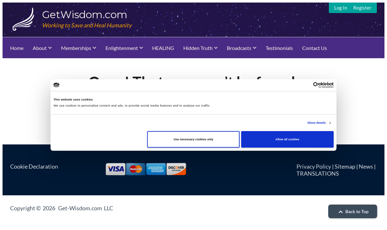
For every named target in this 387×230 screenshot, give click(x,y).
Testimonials (279, 48)
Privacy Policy (313, 166)
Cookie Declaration (34, 166)
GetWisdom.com (84, 14)
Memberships (76, 48)
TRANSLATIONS (317, 173)
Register (362, 7)
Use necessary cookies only (193, 139)
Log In (340, 7)
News (366, 166)
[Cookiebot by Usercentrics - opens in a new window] (306, 85)
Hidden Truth (198, 48)
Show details (316, 122)
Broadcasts (239, 48)
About (40, 48)
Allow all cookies (287, 139)
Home (17, 48)
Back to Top (353, 211)
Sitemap (345, 166)
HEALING (163, 48)
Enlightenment (121, 48)
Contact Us (314, 48)
